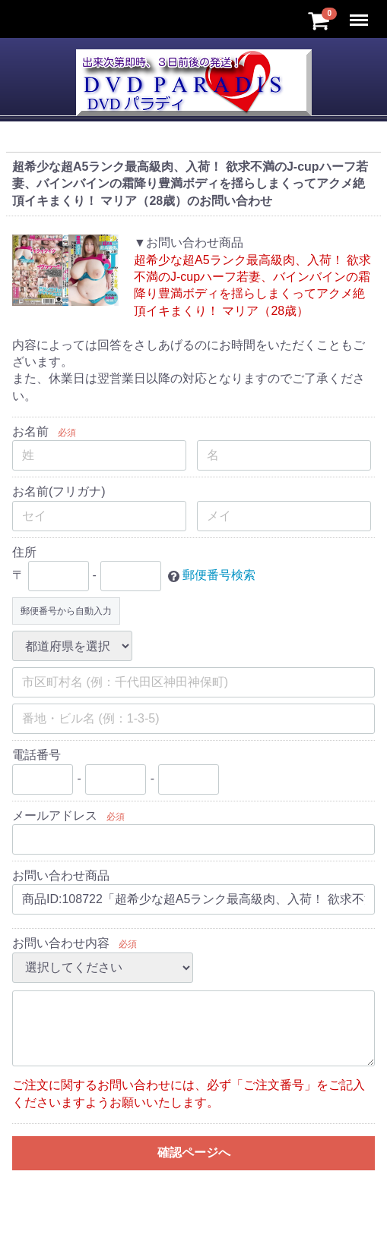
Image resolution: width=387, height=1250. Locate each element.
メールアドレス (54, 815)
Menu (360, 13)
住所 (24, 552)
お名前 (30, 431)
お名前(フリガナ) (59, 491)
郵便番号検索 (218, 574)
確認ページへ (193, 1152)
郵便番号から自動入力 (66, 611)
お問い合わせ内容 (60, 943)
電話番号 (36, 754)
